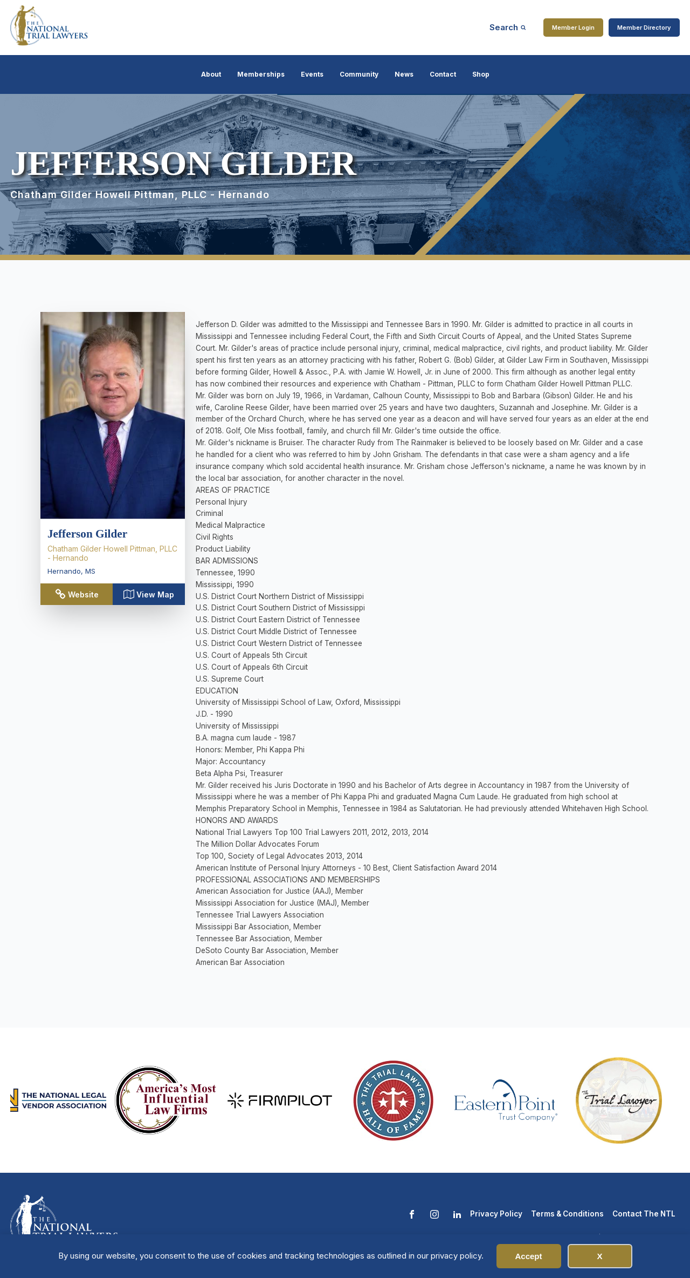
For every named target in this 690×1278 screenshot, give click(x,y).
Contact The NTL (643, 1213)
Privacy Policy (496, 1213)
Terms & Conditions (567, 1213)
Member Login (573, 27)
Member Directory (644, 27)
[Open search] (507, 27)
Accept (528, 1256)
